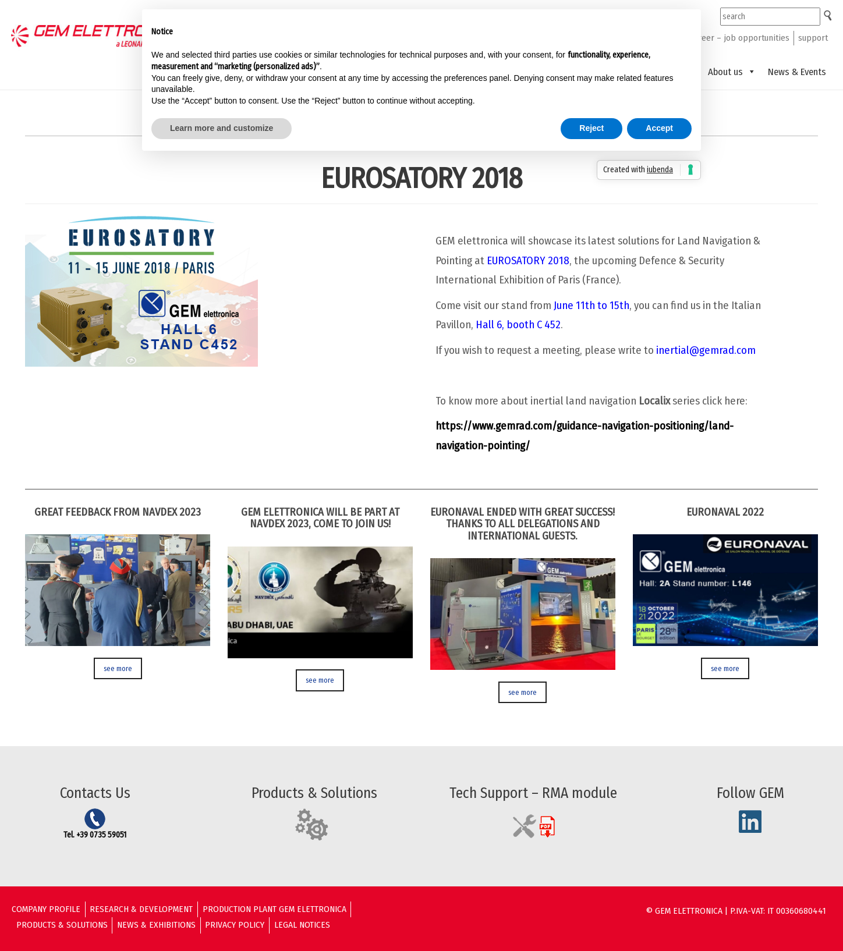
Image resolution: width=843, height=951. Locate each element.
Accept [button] (659, 128)
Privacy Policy (234, 925)
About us (732, 71)
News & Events (797, 71)
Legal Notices (302, 925)
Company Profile (46, 909)
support (813, 38)
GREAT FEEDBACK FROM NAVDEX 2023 (117, 512)
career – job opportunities (739, 38)
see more (118, 668)
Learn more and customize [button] (221, 128)
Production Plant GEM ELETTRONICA (274, 909)
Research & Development (141, 909)
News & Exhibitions (156, 925)
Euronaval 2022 (725, 512)
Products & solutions (62, 925)
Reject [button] (591, 128)
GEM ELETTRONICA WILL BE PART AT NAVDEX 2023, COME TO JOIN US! (320, 518)
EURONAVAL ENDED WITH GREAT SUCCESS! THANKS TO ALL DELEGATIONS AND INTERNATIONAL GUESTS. (522, 524)
